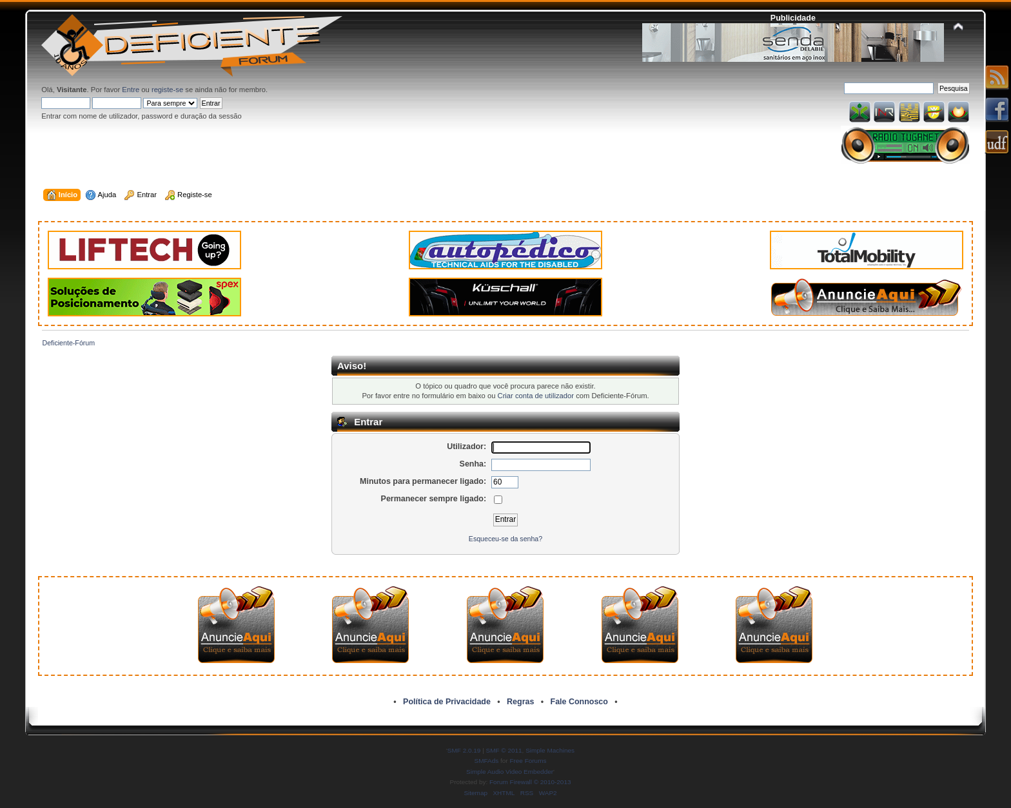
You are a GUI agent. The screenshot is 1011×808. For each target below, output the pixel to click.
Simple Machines (549, 750)
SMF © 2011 (504, 750)
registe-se (167, 89)
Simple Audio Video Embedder (509, 771)
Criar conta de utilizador (536, 395)
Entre (130, 89)
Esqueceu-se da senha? (505, 539)
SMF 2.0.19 (464, 750)
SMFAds (487, 760)
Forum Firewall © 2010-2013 (530, 781)
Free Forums (527, 760)
